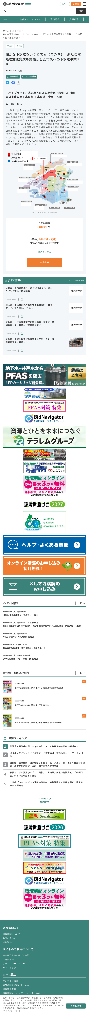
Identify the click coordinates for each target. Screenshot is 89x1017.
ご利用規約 (8, 959)
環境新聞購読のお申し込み (16, 985)
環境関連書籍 (9, 989)
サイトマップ (9, 968)
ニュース (16, 31)
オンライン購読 (10, 981)
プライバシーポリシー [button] (13, 1011)
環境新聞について (12, 934)
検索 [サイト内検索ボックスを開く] (81, 11)
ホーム (6, 31)
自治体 (19, 46)
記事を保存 (14, 76)
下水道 (10, 46)
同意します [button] (75, 1006)
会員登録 (44, 262)
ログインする (44, 252)
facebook (13, 82)
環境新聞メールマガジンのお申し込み (21, 993)
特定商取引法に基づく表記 (16, 955)
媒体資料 (7, 942)
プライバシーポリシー (14, 963)
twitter (7, 82)
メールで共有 (30, 76)
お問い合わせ (9, 938)
